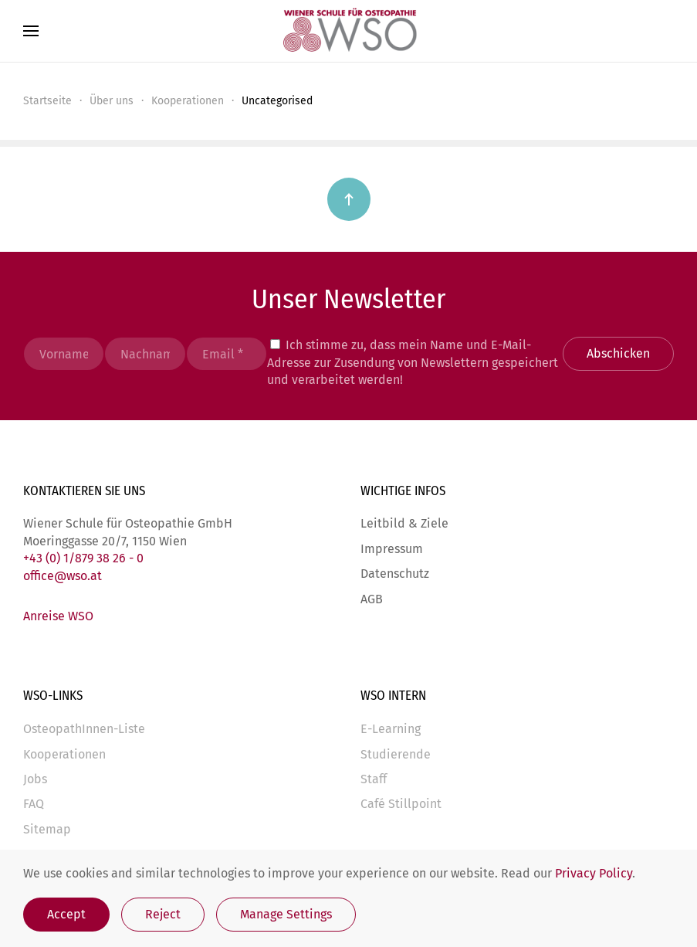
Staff (373, 779)
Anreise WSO (58, 616)
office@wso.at (62, 576)
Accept (66, 914)
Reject (163, 914)
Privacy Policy (593, 873)
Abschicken (618, 353)
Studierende (395, 754)
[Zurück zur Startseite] (349, 31)
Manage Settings (286, 914)
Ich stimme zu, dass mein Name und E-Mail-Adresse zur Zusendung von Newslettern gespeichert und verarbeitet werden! (412, 362)
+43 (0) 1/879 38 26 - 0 (83, 558)
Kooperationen (64, 754)
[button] (31, 31)
